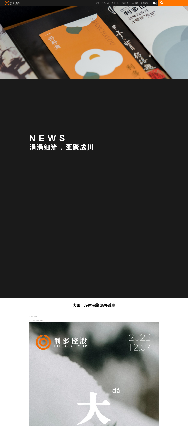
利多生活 (115, 3)
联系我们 (144, 3)
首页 (97, 3)
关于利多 (105, 3)
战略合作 (125, 3)
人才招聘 (134, 3)
